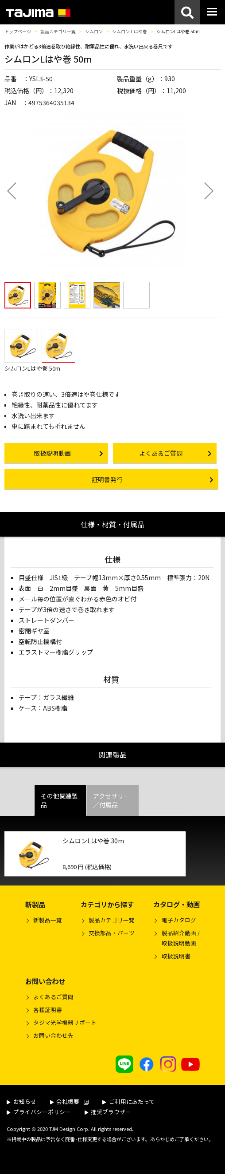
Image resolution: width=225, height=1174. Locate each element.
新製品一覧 (47, 920)
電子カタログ (179, 920)
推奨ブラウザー (108, 1111)
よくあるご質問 (53, 996)
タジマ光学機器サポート (65, 1022)
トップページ (17, 31)
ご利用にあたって (128, 1101)
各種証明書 (47, 1009)
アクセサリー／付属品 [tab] (111, 800)
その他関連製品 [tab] (59, 800)
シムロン (94, 31)
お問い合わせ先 (53, 1035)
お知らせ (21, 1101)
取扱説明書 (176, 956)
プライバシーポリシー (39, 1111)
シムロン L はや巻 (129, 31)
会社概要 (69, 1101)
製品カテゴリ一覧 (58, 31)
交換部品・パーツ (112, 933)
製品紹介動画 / (176, 939)
